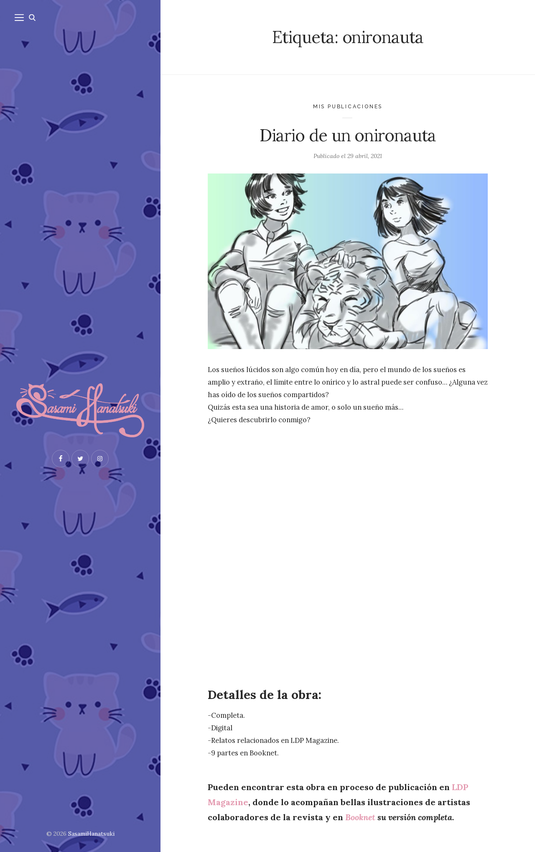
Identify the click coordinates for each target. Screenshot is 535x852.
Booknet (360, 817)
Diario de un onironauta (348, 135)
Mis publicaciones (347, 106)
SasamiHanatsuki (91, 833)
